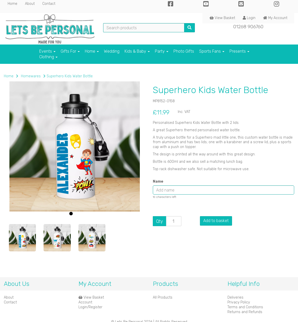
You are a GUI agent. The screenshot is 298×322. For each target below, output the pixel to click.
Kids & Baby (137, 51)
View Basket (222, 18)
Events (47, 51)
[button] (17, 184)
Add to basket (216, 220)
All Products (162, 297)
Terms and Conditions (245, 307)
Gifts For (70, 51)
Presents (239, 51)
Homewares (31, 76)
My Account (275, 18)
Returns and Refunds (244, 312)
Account (85, 302)
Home (12, 4)
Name (158, 181)
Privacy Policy (238, 302)
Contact (48, 4)
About (30, 4)
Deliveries (235, 297)
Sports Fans (211, 51)
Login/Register (90, 307)
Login (249, 18)
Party (161, 51)
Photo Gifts (183, 51)
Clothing (48, 56)
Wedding (111, 51)
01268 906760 (248, 27)
